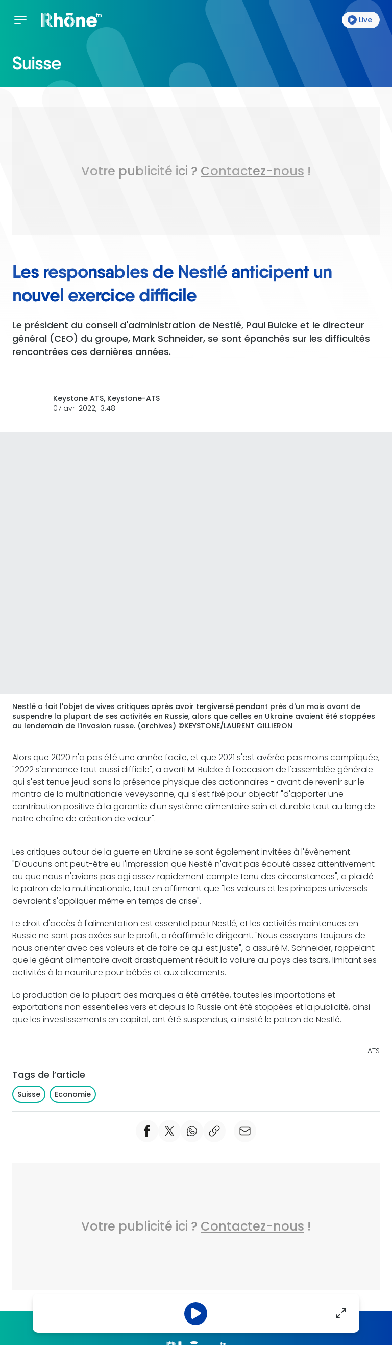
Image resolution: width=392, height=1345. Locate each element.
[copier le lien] (214, 1131)
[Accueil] (71, 20)
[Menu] (22, 20)
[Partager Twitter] (169, 1131)
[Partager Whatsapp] (192, 1131)
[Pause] (195, 1313)
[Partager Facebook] (147, 1131)
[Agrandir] (341, 1313)
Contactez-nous (252, 170)
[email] (245, 1131)
